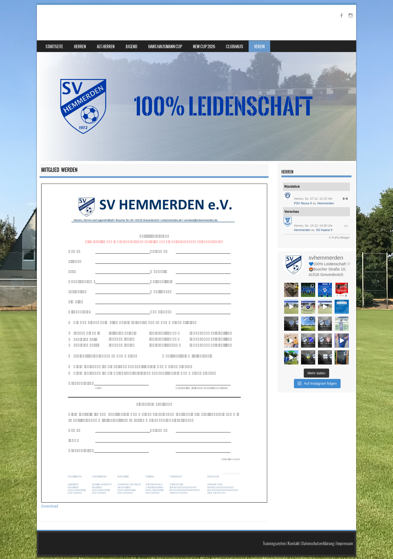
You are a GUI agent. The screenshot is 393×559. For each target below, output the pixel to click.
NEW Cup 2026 (204, 47)
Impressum (344, 543)
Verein (259, 47)
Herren (80, 47)
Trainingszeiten (274, 543)
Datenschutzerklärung (318, 543)
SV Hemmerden (70, 18)
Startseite (54, 47)
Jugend (131, 47)
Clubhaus (234, 47)
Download (49, 506)
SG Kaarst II (324, 230)
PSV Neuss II (303, 203)
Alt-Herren (106, 47)
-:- (346, 225)
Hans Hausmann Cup (165, 47)
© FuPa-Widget (339, 237)
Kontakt (294, 543)
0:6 (345, 198)
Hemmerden (325, 203)
